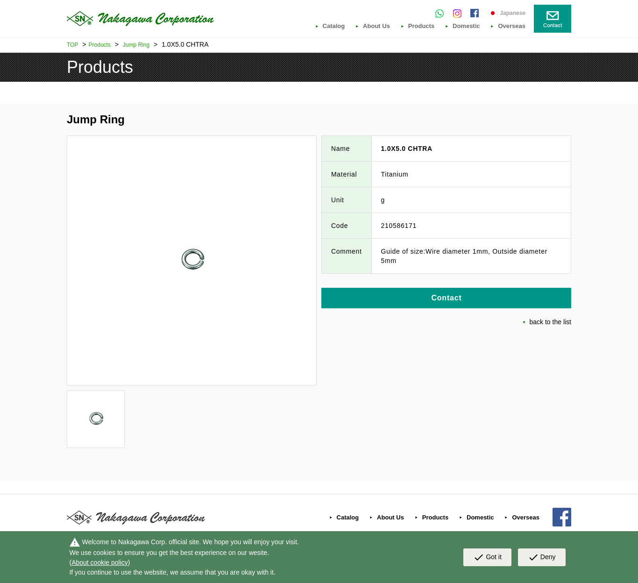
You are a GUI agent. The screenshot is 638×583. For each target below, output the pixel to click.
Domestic (466, 26)
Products (421, 26)
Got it (487, 557)
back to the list (551, 322)
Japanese (512, 13)
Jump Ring (136, 45)
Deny (542, 557)
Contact (446, 298)
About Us (376, 26)
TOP (72, 45)
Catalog (334, 26)
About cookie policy (99, 562)
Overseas (511, 26)
